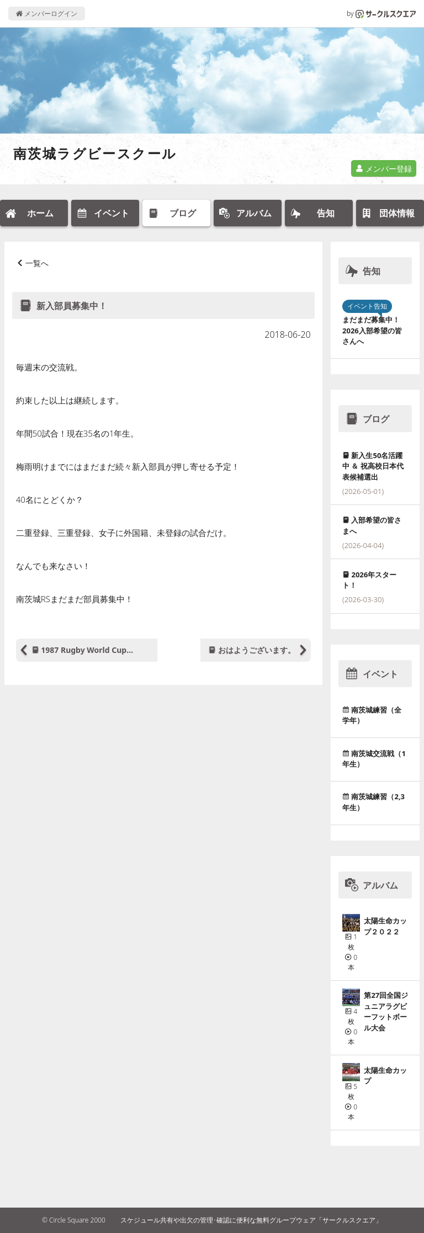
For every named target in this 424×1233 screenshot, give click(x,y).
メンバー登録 (384, 168)
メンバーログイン (46, 13)
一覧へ (37, 263)
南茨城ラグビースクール (95, 153)
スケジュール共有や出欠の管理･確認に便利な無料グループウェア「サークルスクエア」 (251, 1220)
